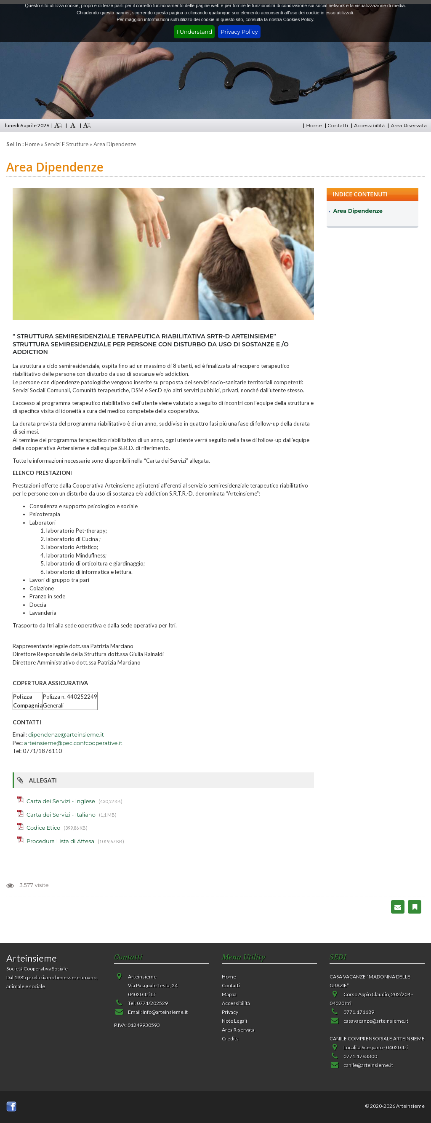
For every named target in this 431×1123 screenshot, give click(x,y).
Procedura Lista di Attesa (60, 841)
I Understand (194, 31)
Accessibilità (369, 125)
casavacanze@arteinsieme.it (375, 1021)
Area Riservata (409, 125)
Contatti (338, 125)
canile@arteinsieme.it (368, 1065)
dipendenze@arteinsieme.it (66, 734)
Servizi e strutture (66, 144)
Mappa (229, 994)
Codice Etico (43, 827)
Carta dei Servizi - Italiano (61, 814)
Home (314, 125)
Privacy (230, 1012)
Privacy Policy (239, 31)
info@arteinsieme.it (165, 1012)
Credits (230, 1038)
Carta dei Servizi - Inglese (61, 801)
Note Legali (234, 1021)
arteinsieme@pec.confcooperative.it (73, 743)
